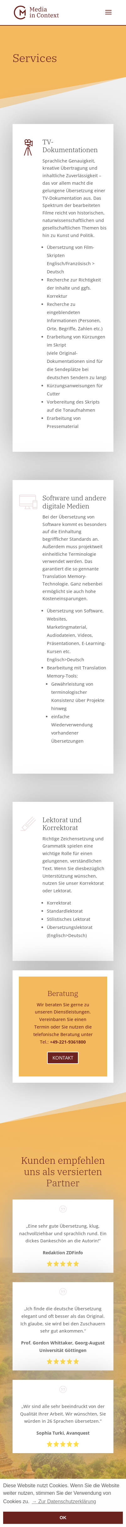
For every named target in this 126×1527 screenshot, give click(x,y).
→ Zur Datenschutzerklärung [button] (64, 1501)
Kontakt (62, 1058)
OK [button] (63, 1517)
